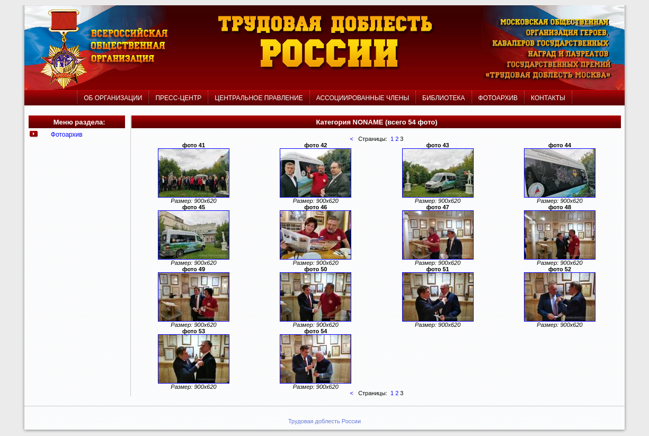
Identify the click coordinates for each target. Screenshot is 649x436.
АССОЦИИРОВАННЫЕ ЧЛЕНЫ (362, 98)
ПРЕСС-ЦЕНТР (178, 98)
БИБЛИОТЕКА (443, 98)
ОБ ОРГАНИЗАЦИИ (112, 98)
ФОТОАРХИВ (498, 98)
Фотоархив (67, 134)
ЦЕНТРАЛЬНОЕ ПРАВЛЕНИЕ (259, 98)
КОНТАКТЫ (548, 98)
